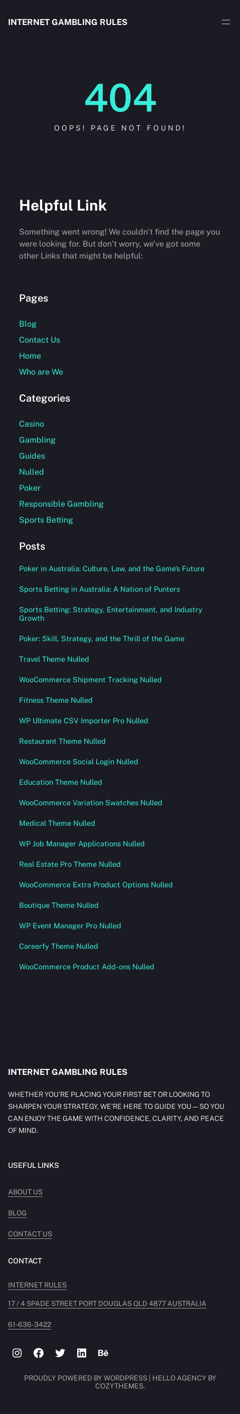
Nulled (31, 472)
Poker (30, 488)
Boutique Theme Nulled (59, 905)
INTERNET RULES (37, 1285)
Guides (32, 456)
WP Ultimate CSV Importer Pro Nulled (83, 720)
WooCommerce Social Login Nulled (78, 761)
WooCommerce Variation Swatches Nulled (90, 802)
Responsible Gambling (61, 504)
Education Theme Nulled (60, 782)
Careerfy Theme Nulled (58, 946)
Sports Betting (46, 520)
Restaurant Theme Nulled (62, 741)
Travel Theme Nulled (54, 659)
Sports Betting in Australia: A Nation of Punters (99, 589)
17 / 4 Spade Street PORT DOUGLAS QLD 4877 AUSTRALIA (107, 1303)
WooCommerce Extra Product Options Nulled (96, 884)
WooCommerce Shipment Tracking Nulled (90, 679)
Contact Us (39, 340)
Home (30, 356)
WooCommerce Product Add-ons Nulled (86, 966)
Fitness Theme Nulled (56, 700)
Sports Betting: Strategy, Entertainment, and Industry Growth (110, 613)
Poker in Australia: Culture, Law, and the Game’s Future (111, 568)
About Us (25, 1192)
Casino (31, 424)
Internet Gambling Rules (67, 22)
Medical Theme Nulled (57, 823)
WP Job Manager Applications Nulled (82, 843)
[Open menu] (226, 22)
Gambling (37, 440)
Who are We (41, 372)
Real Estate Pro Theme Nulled (70, 864)
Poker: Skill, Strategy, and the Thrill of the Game (101, 638)
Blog (28, 324)
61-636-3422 (29, 1324)
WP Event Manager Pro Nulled (70, 925)
